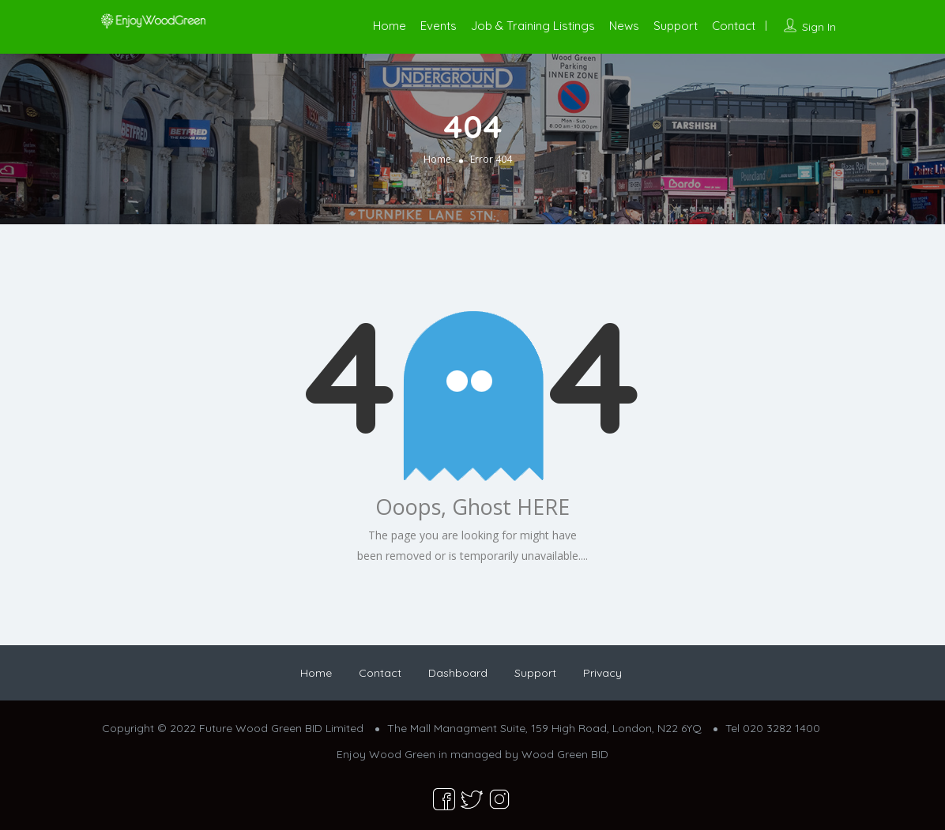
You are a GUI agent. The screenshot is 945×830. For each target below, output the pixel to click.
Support (675, 25)
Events (438, 25)
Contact (733, 25)
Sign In (819, 27)
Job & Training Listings (533, 25)
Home (389, 25)
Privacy (602, 673)
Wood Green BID (564, 754)
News (624, 25)
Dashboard (458, 673)
